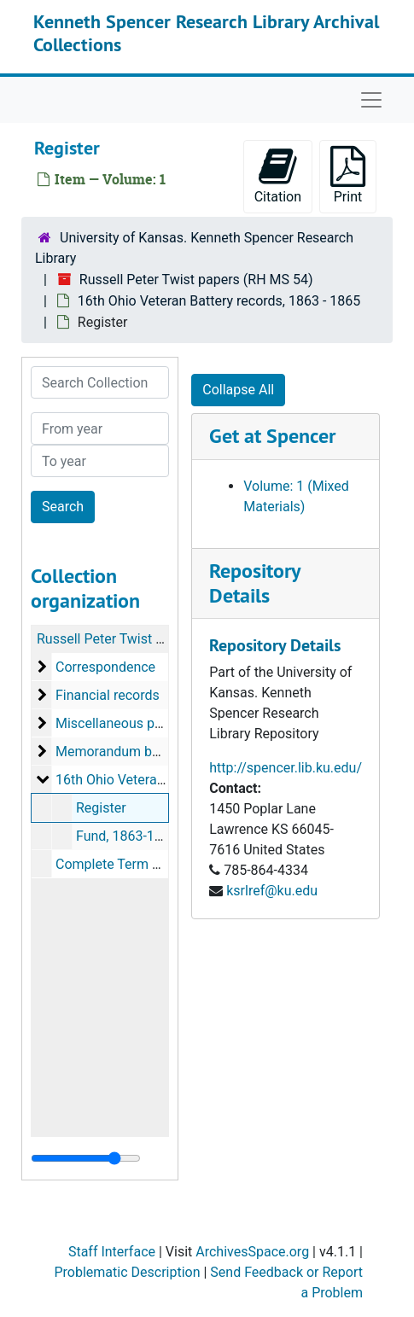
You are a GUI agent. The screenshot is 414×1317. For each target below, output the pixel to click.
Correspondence (105, 667)
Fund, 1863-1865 (127, 836)
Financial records (107, 695)
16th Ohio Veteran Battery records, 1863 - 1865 (219, 301)
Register (101, 808)
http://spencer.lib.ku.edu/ (285, 768)
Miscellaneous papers (122, 723)
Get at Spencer (272, 435)
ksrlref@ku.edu (272, 891)
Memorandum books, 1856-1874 (154, 751)
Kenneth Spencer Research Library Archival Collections (206, 32)
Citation (277, 175)
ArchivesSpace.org (252, 1252)
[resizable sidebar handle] (86, 1158)
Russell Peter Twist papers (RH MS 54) (196, 279)
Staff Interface (111, 1252)
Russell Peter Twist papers (117, 639)
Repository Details (254, 583)
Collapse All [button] (238, 390)
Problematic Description (127, 1272)
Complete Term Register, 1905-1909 (163, 864)
